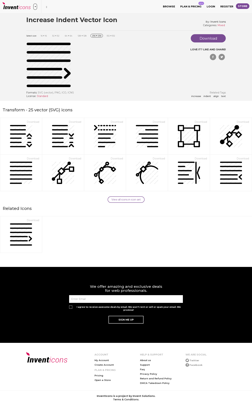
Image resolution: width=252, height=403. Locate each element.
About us (145, 360)
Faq (142, 369)
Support (145, 364)
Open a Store (102, 380)
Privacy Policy (148, 373)
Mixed (221, 25)
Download (33, 121)
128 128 (82, 35)
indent (207, 96)
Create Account (104, 364)
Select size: (31, 35)
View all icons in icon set (126, 199)
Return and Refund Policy (156, 378)
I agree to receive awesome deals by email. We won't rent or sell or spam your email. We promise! (129, 308)
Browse (169, 6)
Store (242, 6)
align (216, 96)
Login (211, 6)
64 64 (68, 35)
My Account (101, 360)
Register (226, 6)
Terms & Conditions (126, 399)
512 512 (111, 35)
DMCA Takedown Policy (155, 383)
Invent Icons (218, 21)
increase (196, 96)
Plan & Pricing (192, 5)
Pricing (98, 375)
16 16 (44, 35)
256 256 (96, 35)
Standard (42, 96)
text (223, 96)
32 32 (55, 35)
